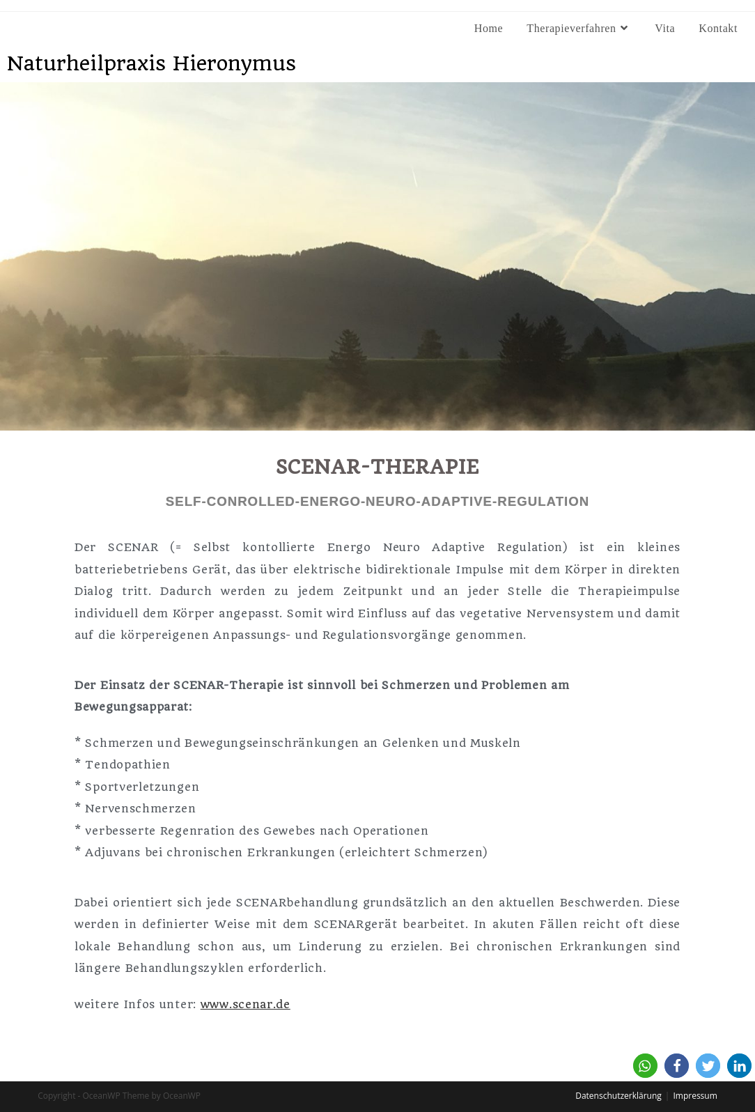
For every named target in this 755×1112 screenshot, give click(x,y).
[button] (645, 1065)
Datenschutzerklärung (618, 1096)
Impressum (695, 1096)
